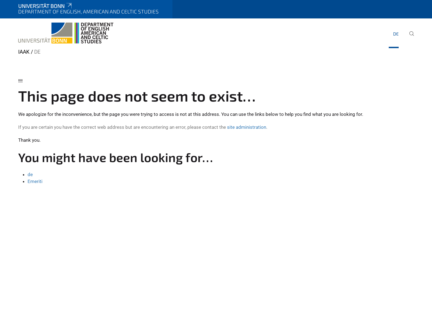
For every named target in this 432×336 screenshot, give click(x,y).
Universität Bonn (45, 6)
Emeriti (35, 181)
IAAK (23, 52)
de (396, 33)
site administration (246, 127)
